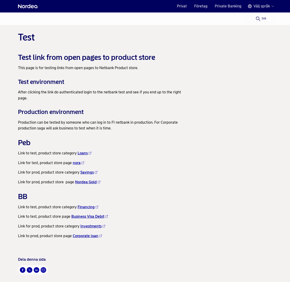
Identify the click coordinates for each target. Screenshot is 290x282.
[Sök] (261, 18)
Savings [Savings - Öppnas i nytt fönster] (88, 172)
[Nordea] (27, 6)
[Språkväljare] (260, 6)
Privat (182, 6)
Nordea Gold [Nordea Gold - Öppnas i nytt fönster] (87, 182)
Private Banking (228, 6)
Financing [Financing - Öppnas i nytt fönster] (88, 207)
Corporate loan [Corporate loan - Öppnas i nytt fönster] (87, 236)
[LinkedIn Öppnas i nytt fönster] (36, 270)
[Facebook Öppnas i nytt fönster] (22, 270)
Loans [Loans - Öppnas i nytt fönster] (84, 153)
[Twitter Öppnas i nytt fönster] (29, 270)
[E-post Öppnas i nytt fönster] (43, 270)
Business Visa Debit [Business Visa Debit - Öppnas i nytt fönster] (89, 216)
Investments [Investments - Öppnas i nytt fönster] (92, 226)
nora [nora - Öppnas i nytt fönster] (78, 163)
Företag (200, 6)
